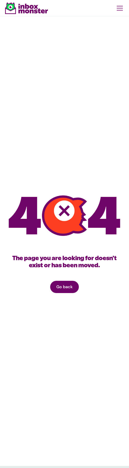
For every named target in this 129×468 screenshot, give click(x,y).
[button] (119, 8)
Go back (64, 286)
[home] (26, 8)
